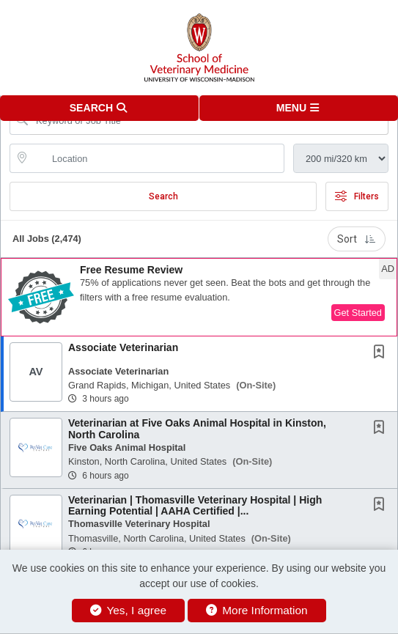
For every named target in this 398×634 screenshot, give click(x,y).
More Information (257, 610)
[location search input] (157, 158)
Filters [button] (357, 196)
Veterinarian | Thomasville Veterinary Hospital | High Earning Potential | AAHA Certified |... (195, 505)
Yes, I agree (128, 610)
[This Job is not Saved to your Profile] (381, 353)
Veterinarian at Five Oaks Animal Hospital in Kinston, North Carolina (197, 428)
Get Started (358, 312)
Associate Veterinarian (123, 347)
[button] (299, 108)
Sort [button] (356, 239)
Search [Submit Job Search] (163, 196)
